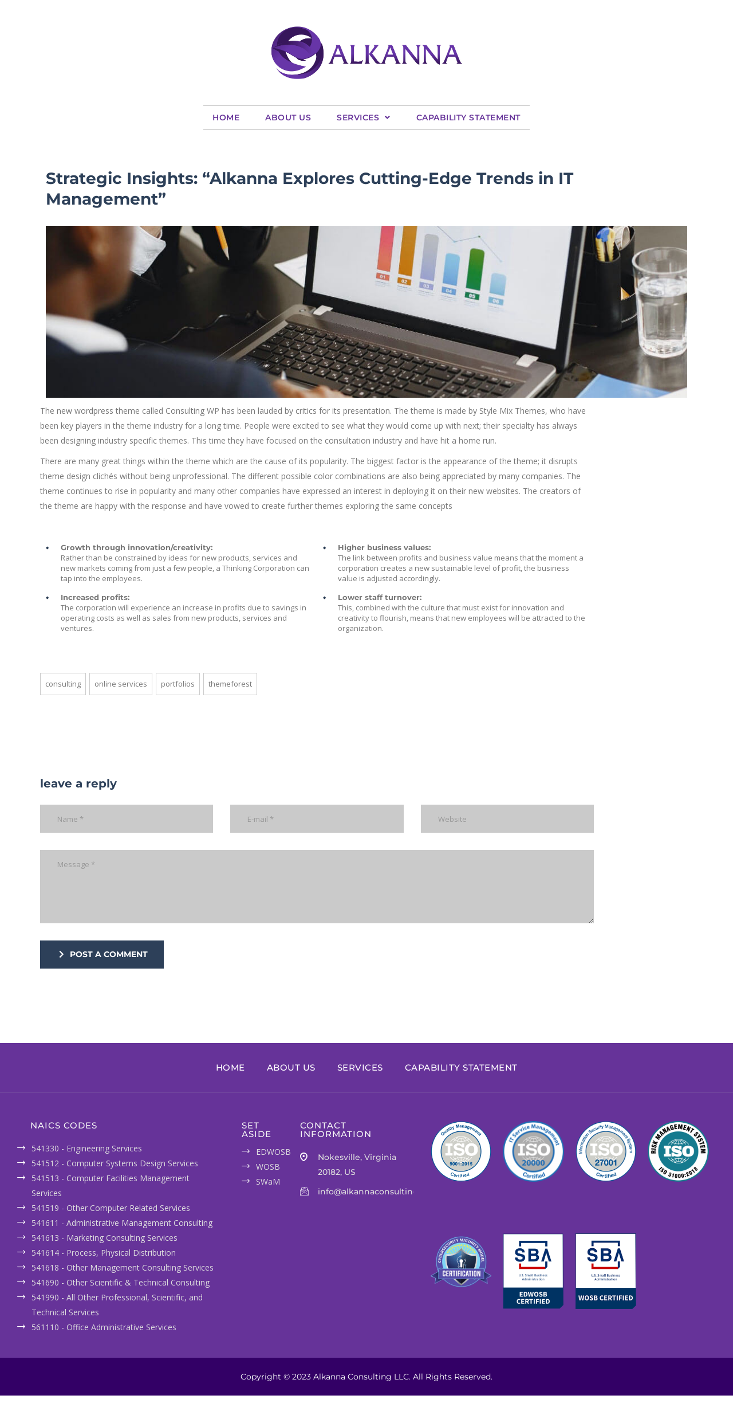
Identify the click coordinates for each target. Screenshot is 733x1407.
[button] (364, 117)
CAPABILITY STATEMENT (468, 117)
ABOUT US (288, 117)
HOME (225, 117)
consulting (63, 684)
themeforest (230, 684)
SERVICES (364, 117)
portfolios (178, 684)
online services (120, 684)
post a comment (103, 954)
